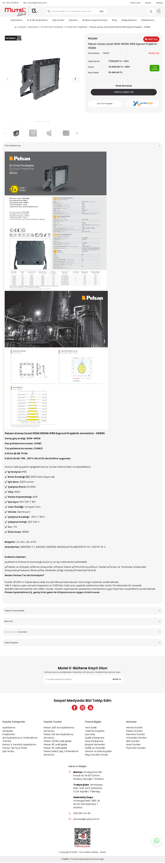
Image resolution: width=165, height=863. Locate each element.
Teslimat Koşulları (94, 731)
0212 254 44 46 (10, 3)
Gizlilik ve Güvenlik (95, 748)
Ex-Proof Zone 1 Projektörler (76, 27)
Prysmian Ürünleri (136, 748)
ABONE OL (116, 679)
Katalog (159, 3)
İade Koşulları (82, 642)
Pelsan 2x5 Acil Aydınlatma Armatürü (58, 737)
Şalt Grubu (8, 752)
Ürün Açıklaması (82, 145)
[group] (41, 76)
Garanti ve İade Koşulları (98, 752)
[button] (33, 121)
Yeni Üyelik (91, 728)
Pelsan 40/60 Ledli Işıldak (57, 742)
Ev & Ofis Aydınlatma (37, 20)
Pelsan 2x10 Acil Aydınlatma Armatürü (59, 730)
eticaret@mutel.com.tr (35, 3)
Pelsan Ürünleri (134, 731)
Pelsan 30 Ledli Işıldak (55, 748)
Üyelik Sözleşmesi (94, 738)
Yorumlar (82, 632)
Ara (101, 11)
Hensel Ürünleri (134, 728)
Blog (114, 20)
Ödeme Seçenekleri (82, 610)
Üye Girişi (90, 735)
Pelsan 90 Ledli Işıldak (55, 745)
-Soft (64, 859)
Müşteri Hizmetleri (95, 745)
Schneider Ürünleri (136, 738)
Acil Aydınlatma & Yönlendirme (19, 738)
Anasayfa (20, 27)
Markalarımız (147, 20)
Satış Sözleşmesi (94, 742)
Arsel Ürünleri (133, 745)
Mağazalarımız (129, 20)
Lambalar (7, 731)
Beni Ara (82, 621)
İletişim (148, 3)
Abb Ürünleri (133, 742)
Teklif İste (151, 39)
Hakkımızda (135, 3)
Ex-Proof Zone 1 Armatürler (52, 27)
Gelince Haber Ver (124, 92)
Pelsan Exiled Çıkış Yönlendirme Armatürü (61, 753)
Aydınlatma (16, 20)
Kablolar (73, 20)
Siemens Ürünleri (135, 735)
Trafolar (6, 742)
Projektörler (8, 735)
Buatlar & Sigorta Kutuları (94, 20)
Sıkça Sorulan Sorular (96, 755)
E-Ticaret (72, 859)
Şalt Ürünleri (58, 20)
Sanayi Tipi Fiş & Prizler (14, 748)
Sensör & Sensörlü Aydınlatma (19, 745)
